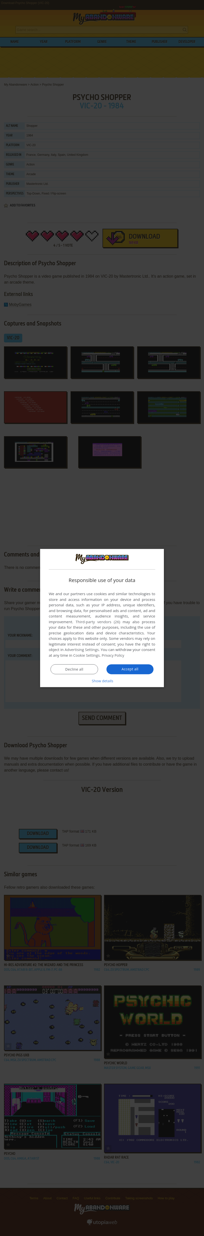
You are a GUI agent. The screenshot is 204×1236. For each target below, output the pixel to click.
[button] (102, 680)
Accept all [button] (130, 668)
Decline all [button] (74, 669)
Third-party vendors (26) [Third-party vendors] (98, 621)
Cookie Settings (86, 655)
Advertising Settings (82, 649)
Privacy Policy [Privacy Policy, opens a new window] (113, 655)
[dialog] (102, 618)
